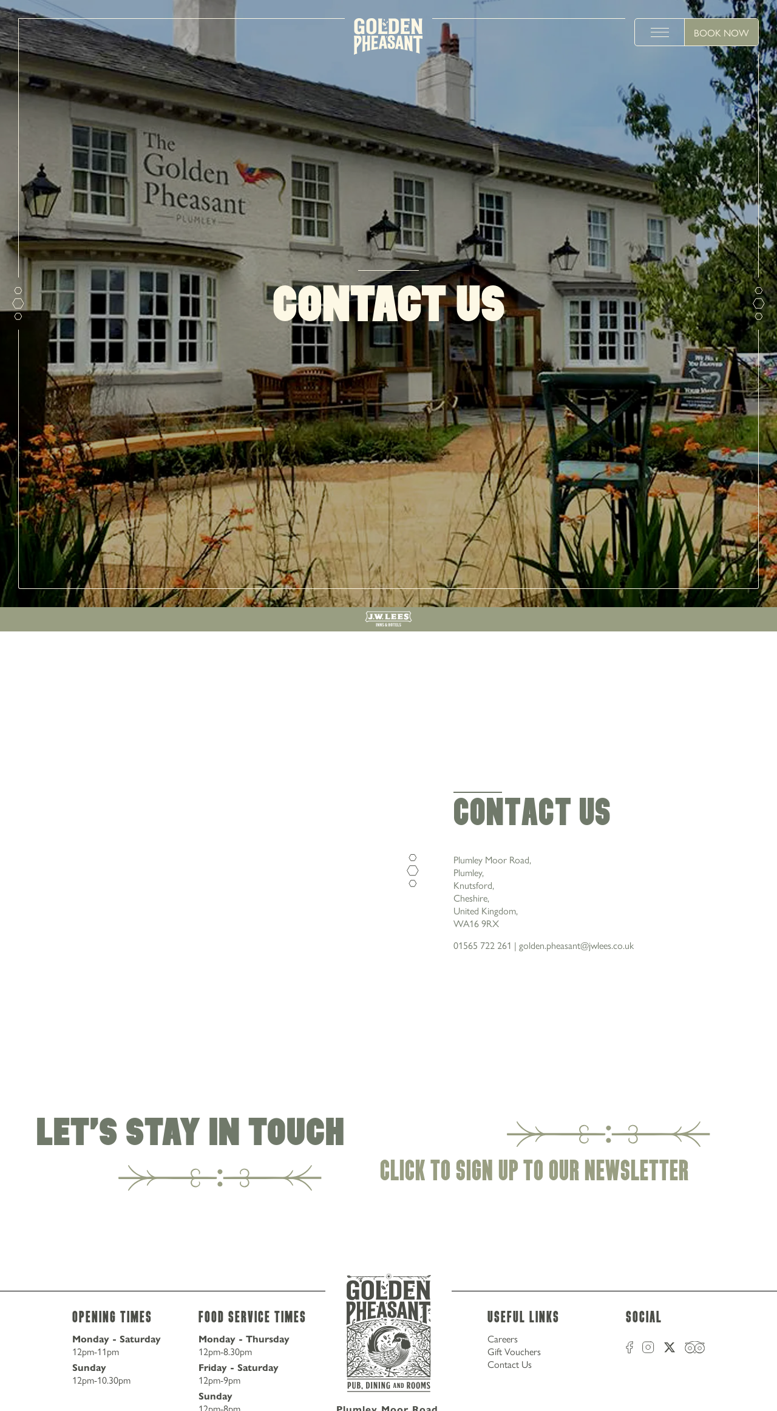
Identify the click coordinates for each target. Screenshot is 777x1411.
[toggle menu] (660, 32)
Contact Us (509, 1364)
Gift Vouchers (514, 1351)
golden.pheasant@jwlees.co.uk (576, 945)
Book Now (721, 32)
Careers (502, 1338)
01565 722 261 (482, 945)
